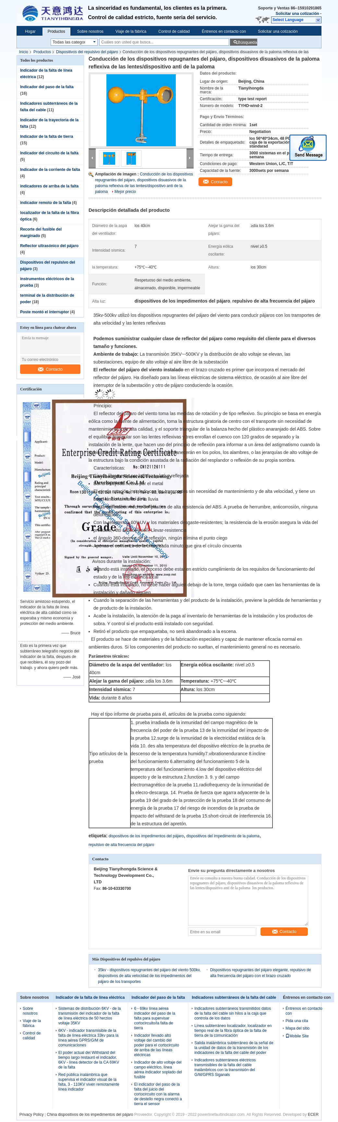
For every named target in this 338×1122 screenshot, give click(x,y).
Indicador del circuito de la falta (49, 153)
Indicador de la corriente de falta (50, 169)
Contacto (50, 369)
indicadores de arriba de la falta (49, 186)
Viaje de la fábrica (130, 31)
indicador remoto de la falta (45, 202)
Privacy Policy (31, 1114)
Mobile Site (296, 1036)
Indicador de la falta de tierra (46, 136)
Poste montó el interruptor (44, 312)
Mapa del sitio (297, 1028)
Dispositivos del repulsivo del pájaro (87, 52)
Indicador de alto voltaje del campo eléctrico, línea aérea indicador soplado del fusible (158, 1069)
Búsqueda (247, 42)
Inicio (23, 52)
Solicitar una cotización (297, 13)
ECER (313, 1114)
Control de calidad (174, 31)
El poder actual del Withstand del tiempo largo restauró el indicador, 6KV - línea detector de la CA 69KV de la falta (88, 1059)
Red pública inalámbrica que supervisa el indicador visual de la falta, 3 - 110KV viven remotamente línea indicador (88, 1082)
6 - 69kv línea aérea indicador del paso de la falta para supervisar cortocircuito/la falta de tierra (154, 1018)
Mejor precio (125, 191)
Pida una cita (296, 1021)
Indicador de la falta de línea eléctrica (90, 997)
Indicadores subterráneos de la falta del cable (234, 997)
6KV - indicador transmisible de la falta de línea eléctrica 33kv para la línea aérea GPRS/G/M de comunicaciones (88, 1037)
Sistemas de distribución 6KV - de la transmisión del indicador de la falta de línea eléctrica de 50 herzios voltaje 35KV (89, 1015)
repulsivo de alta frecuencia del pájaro (121, 844)
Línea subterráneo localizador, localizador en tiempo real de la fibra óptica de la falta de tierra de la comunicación (233, 1030)
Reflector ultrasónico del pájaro (49, 246)
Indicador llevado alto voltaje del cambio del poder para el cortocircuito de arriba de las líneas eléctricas (156, 1045)
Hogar (30, 31)
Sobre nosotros (90, 31)
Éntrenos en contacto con (224, 31)
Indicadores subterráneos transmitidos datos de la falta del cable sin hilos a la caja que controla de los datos (232, 1013)
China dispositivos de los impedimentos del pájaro (90, 1114)
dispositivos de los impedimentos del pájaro (146, 836)
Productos (56, 31)
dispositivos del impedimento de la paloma (223, 836)
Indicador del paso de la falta (47, 87)
